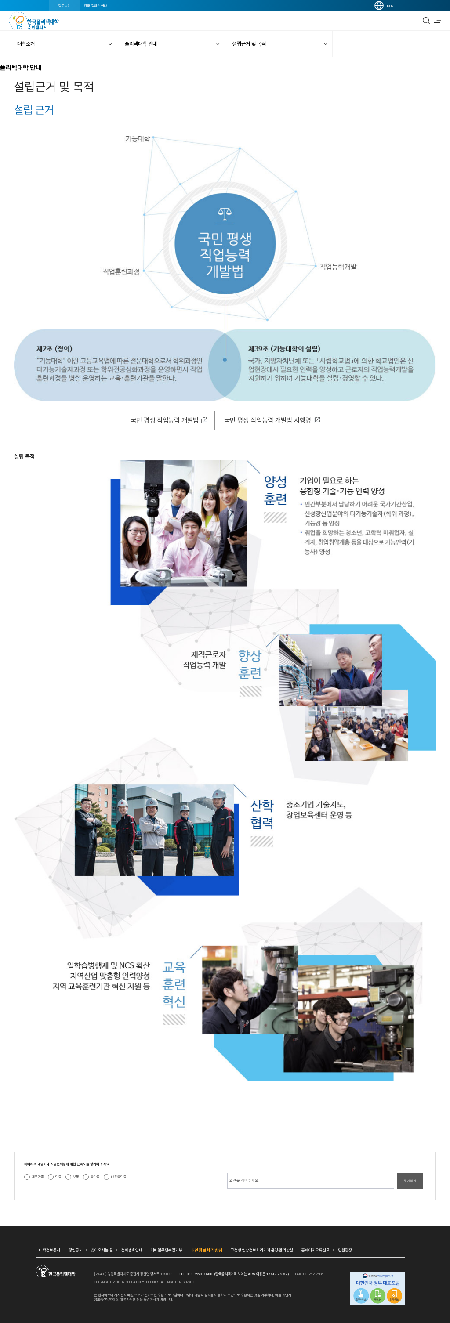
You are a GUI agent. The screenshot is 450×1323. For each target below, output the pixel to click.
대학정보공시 (49, 1249)
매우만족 (38, 1177)
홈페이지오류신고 (315, 1249)
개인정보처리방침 (206, 1250)
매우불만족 (119, 1177)
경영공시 (76, 1249)
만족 (58, 1177)
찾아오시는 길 (102, 1249)
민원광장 (345, 1249)
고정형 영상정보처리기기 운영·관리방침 (262, 1249)
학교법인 (64, 6)
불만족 (95, 1177)
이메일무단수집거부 (166, 1249)
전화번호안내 (131, 1249)
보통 (76, 1177)
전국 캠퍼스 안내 (95, 6)
